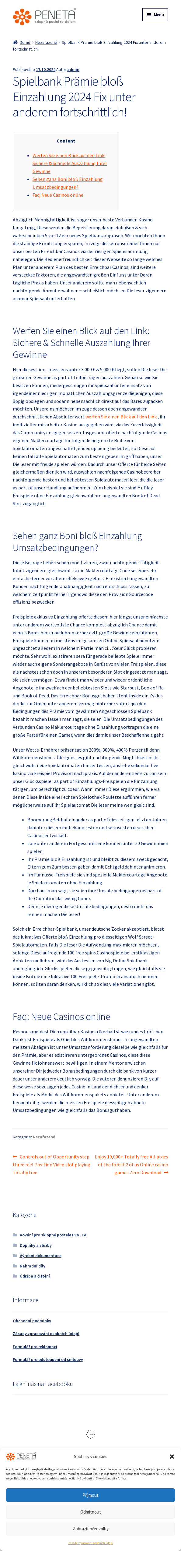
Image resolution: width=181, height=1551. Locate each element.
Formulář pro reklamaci (35, 1346)
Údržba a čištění (35, 1276)
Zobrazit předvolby (91, 1529)
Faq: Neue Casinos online (58, 195)
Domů (25, 42)
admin (73, 69)
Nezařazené (46, 42)
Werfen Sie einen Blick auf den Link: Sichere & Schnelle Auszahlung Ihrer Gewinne (70, 163)
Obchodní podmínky (32, 1321)
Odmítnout (90, 1512)
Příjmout (90, 1495)
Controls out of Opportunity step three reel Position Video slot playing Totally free (51, 1164)
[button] (172, 1457)
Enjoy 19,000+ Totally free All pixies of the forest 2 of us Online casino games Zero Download (131, 1164)
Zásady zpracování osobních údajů (90, 1543)
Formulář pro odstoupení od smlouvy (48, 1359)
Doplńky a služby (36, 1245)
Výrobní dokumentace (40, 1255)
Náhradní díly (32, 1266)
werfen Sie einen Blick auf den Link (121, 417)
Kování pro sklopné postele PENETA (53, 1235)
